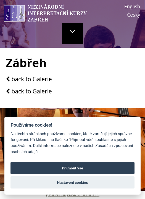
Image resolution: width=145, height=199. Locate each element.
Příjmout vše (72, 168)
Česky (133, 14)
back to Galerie (29, 79)
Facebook (56, 194)
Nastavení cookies (83, 194)
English (132, 6)
